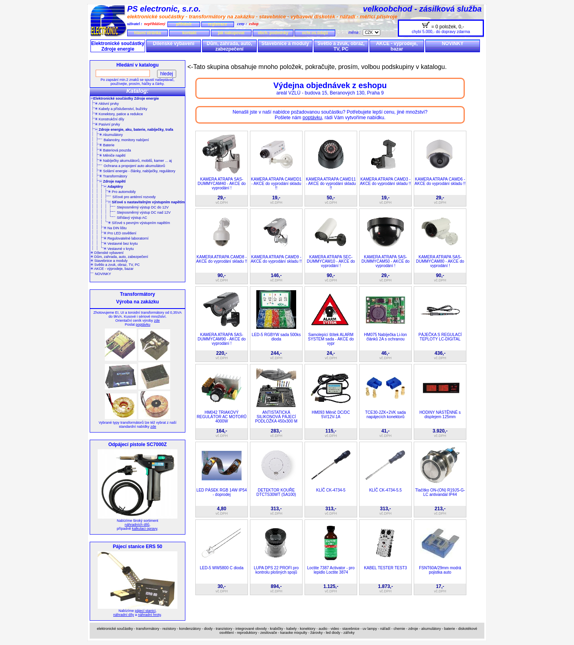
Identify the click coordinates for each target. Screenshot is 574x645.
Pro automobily (122, 192)
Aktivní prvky (107, 104)
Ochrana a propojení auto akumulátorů (134, 166)
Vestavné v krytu (119, 249)
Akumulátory (111, 135)
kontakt (189, 33)
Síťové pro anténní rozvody (133, 197)
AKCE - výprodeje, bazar (397, 46)
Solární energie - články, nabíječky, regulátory (137, 171)
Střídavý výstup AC (132, 218)
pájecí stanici (145, 611)
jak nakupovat (231, 33)
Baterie (106, 145)
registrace (217, 24)
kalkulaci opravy (144, 529)
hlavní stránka (147, 33)
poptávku (143, 324)
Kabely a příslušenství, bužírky (121, 109)
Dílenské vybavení (173, 43)
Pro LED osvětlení (120, 233)
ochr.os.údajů (315, 33)
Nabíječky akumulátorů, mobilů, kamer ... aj (135, 161)
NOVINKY (453, 43)
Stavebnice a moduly (285, 43)
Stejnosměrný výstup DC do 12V (143, 207)
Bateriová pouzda (115, 150)
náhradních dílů (137, 525)
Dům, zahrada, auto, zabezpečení (229, 46)
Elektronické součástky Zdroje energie (117, 46)
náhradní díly (123, 615)
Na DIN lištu (115, 228)
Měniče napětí (112, 155)
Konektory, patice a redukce (119, 114)
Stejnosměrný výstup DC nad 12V (144, 212)
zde (157, 320)
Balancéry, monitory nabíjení (126, 140)
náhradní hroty (149, 615)
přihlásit (183, 24)
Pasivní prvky (107, 124)
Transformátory (113, 176)
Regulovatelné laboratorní (126, 238)
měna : (355, 32)
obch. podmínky (273, 33)
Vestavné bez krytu (121, 244)
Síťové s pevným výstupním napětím (139, 223)
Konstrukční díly (109, 119)
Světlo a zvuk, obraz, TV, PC (340, 46)
